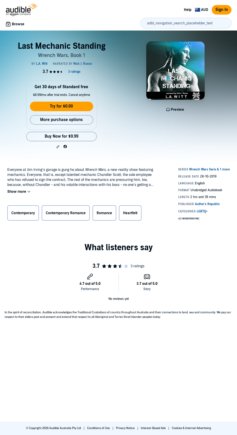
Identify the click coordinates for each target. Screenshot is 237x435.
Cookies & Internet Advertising (191, 428)
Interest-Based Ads (153, 428)
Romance (104, 213)
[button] (58, 147)
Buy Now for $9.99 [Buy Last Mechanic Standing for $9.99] (61, 136)
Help (187, 10)
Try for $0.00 (61, 106)
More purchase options (61, 119)
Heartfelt (130, 213)
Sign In (221, 9)
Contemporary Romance (66, 213)
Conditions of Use (99, 428)
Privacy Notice (125, 428)
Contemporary (23, 213)
